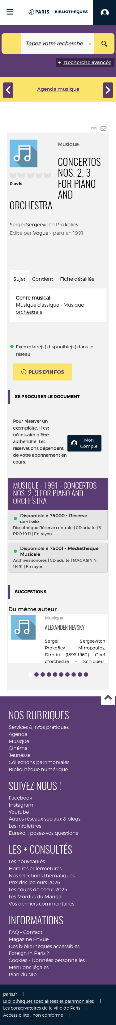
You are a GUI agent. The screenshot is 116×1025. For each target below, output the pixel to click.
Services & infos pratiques (39, 727)
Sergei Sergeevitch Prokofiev (44, 225)
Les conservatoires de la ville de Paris (41, 1007)
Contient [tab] (42, 279)
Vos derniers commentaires (41, 904)
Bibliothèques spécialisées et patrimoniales (48, 1001)
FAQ (14, 932)
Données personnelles (58, 960)
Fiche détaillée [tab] (77, 279)
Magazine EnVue (29, 939)
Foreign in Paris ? (29, 953)
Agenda (18, 734)
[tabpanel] (58, 305)
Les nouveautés (27, 861)
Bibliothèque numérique (38, 769)
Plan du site (23, 974)
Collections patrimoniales (39, 762)
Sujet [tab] (19, 279)
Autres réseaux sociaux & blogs (44, 819)
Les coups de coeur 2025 (38, 890)
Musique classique (37, 305)
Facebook (20, 798)
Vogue (41, 233)
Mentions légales (29, 967)
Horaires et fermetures (35, 869)
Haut (108, 698)
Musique (19, 741)
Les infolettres (25, 826)
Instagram (21, 805)
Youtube (19, 812)
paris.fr (10, 994)
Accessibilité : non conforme (33, 1015)
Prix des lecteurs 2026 (34, 882)
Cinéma (18, 748)
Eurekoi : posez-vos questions (43, 833)
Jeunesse (19, 755)
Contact (32, 932)
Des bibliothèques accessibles (44, 946)
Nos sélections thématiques (42, 876)
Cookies (18, 960)
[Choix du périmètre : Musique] (12, 43)
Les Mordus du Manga (35, 897)
